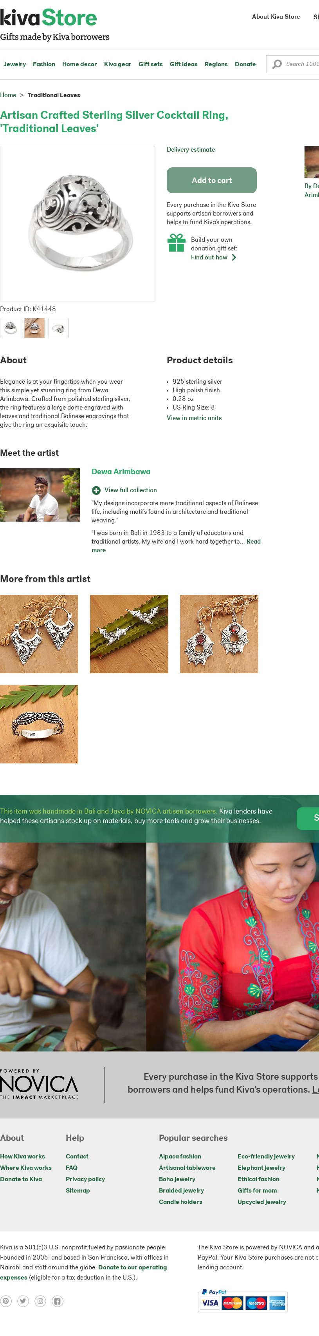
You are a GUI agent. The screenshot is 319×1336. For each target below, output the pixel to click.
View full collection (124, 490)
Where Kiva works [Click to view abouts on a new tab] (26, 1168)
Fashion (44, 65)
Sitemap (78, 1191)
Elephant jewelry (261, 1168)
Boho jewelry (177, 1179)
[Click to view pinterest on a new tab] (8, 1301)
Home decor (79, 65)
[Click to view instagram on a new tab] (43, 1301)
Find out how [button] (214, 258)
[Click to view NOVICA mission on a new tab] (39, 1085)
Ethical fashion (258, 1179)
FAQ (71, 1168)
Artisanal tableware (187, 1168)
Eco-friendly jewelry (266, 1157)
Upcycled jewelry (262, 1202)
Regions (216, 65)
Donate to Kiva (21, 1179)
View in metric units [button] (194, 418)
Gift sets (151, 65)
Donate (245, 65)
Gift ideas (184, 65)
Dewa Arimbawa (121, 472)
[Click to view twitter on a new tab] (25, 1301)
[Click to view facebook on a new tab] (59, 1301)
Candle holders (180, 1202)
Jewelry (15, 65)
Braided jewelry (181, 1191)
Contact (77, 1157)
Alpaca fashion (180, 1157)
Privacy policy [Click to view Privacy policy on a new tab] (85, 1179)
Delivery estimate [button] (191, 150)
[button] (277, 66)
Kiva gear (118, 65)
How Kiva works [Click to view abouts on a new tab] (22, 1157)
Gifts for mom (257, 1191)
